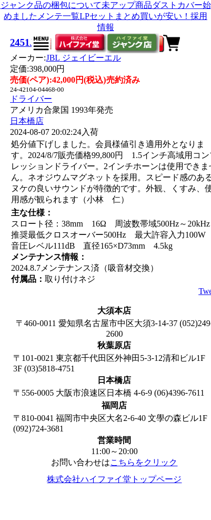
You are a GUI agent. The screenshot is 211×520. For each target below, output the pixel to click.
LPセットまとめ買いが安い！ (134, 16)
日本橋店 (27, 120)
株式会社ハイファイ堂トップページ (114, 479)
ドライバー (31, 98)
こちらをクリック (143, 462)
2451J (22, 42)
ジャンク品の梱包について (51, 5)
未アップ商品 (127, 5)
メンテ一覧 (58, 16)
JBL (83, 57)
